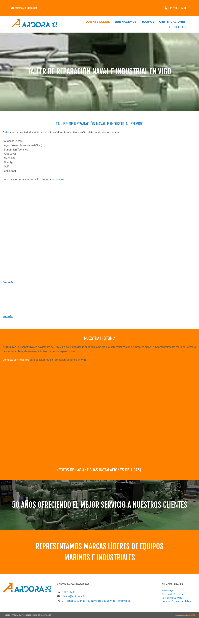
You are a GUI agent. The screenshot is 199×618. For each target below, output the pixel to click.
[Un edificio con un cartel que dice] (51, 414)
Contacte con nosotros (16, 359)
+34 (170, 7)
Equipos (59, 179)
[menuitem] (97, 21)
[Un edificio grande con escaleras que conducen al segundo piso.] (51, 234)
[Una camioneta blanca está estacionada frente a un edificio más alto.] (147, 414)
